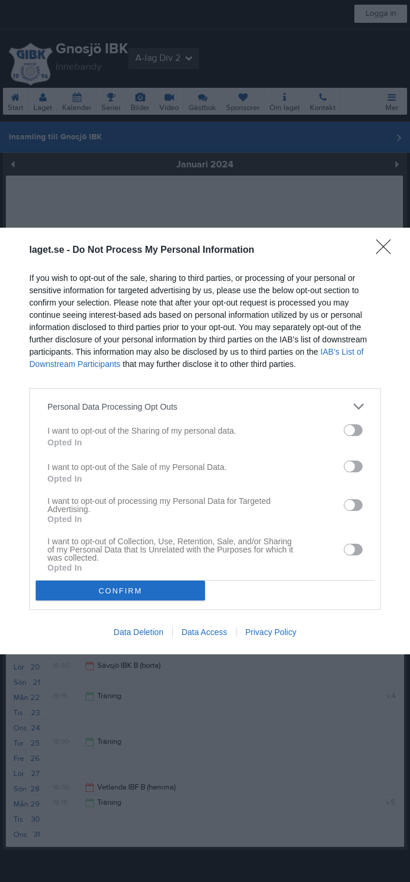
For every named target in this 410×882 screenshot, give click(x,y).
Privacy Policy (270, 632)
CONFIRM (120, 590)
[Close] (387, 250)
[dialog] (205, 441)
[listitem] (205, 406)
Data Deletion (138, 632)
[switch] (353, 430)
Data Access (204, 632)
